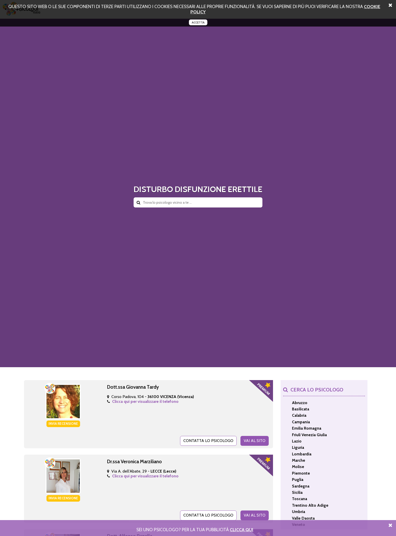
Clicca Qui (241, 529)
